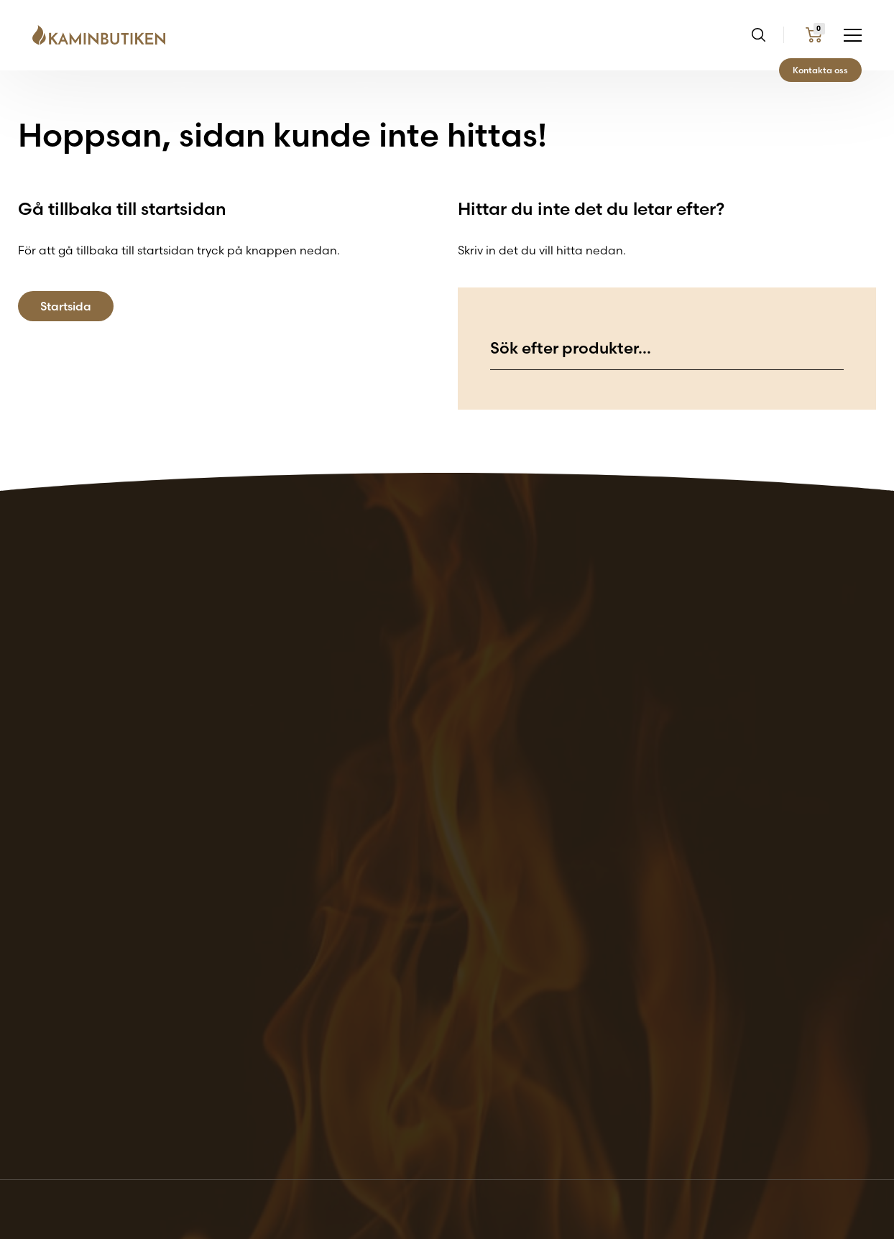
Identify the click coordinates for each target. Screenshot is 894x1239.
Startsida (65, 306)
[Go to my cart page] (814, 35)
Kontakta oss (820, 70)
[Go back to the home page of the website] (104, 35)
